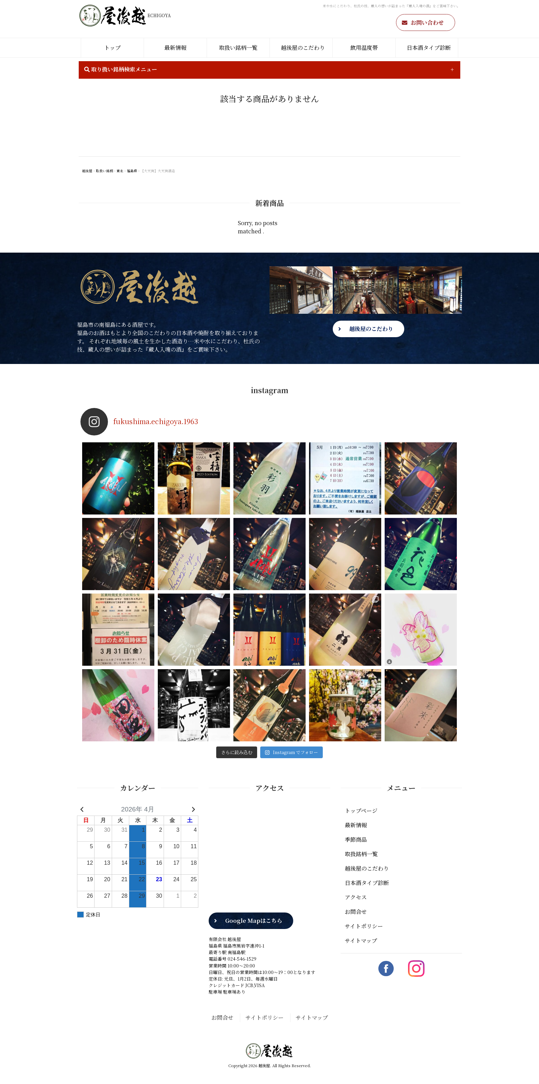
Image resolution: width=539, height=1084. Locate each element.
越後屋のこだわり (303, 48)
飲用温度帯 (364, 48)
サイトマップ (361, 940)
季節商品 (356, 839)
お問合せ (356, 912)
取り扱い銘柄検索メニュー (120, 69)
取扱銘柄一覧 (361, 854)
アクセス (356, 897)
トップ (112, 48)
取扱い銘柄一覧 (238, 48)
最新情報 (175, 48)
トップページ (361, 811)
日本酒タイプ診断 (429, 48)
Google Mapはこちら (253, 921)
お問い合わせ (427, 22)
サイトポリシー (364, 926)
